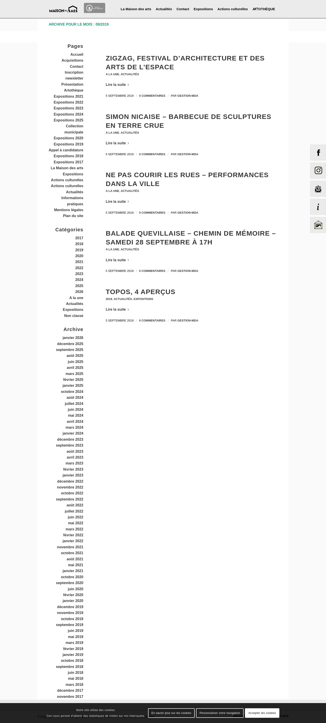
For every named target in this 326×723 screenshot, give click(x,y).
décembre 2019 (70, 607)
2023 (79, 274)
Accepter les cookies (262, 713)
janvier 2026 (72, 338)
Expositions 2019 (68, 144)
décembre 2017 (70, 690)
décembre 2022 (70, 481)
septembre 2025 (69, 350)
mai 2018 (75, 678)
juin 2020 (75, 589)
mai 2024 (75, 415)
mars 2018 (74, 685)
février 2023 (73, 469)
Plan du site (73, 216)
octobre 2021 (72, 553)
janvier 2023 (72, 475)
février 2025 (73, 380)
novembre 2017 (70, 697)
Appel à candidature (66, 150)
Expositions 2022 (68, 102)
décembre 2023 (70, 439)
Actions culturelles (67, 180)
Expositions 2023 (68, 108)
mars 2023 (74, 463)
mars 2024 (74, 427)
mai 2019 (75, 637)
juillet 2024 (74, 404)
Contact (76, 66)
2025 (79, 286)
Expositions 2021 (68, 96)
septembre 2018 (69, 667)
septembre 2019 (69, 625)
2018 (79, 244)
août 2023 (75, 451)
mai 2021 (75, 565)
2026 (79, 292)
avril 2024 (75, 421)
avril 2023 (75, 457)
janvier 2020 (72, 601)
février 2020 (73, 595)
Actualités (130, 74)
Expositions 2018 (68, 156)
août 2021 (75, 559)
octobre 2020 (72, 577)
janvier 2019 (72, 655)
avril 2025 (75, 368)
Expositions (143, 299)
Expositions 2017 (68, 162)
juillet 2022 (74, 511)
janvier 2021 (72, 571)
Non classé (73, 316)
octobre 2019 (72, 619)
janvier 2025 (72, 385)
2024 (79, 280)
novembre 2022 (70, 487)
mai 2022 (75, 523)
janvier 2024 (72, 433)
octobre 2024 (72, 392)
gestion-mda (187, 95)
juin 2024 (75, 409)
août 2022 (75, 505)
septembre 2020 (69, 583)
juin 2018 (75, 673)
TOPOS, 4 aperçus (140, 291)
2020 (79, 256)
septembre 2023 (69, 445)
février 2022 (73, 535)
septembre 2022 (69, 499)
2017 (79, 238)
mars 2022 (74, 529)
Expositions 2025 (68, 120)
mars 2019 (74, 643)
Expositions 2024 (68, 114)
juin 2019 (75, 631)
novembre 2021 (70, 547)
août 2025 (75, 356)
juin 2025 (75, 362)
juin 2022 (75, 517)
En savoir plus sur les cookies (171, 713)
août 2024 (75, 397)
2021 (79, 262)
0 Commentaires (152, 95)
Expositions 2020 (68, 138)
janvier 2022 (72, 541)
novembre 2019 (70, 613)
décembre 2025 (70, 344)
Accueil (76, 54)
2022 (79, 268)
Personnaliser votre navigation (219, 713)
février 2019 (73, 649)
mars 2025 (74, 374)
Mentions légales (68, 210)
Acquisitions (72, 60)
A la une (112, 74)
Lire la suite (118, 85)
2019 (109, 299)
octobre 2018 (72, 661)
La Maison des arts (67, 168)
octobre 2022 (72, 493)
